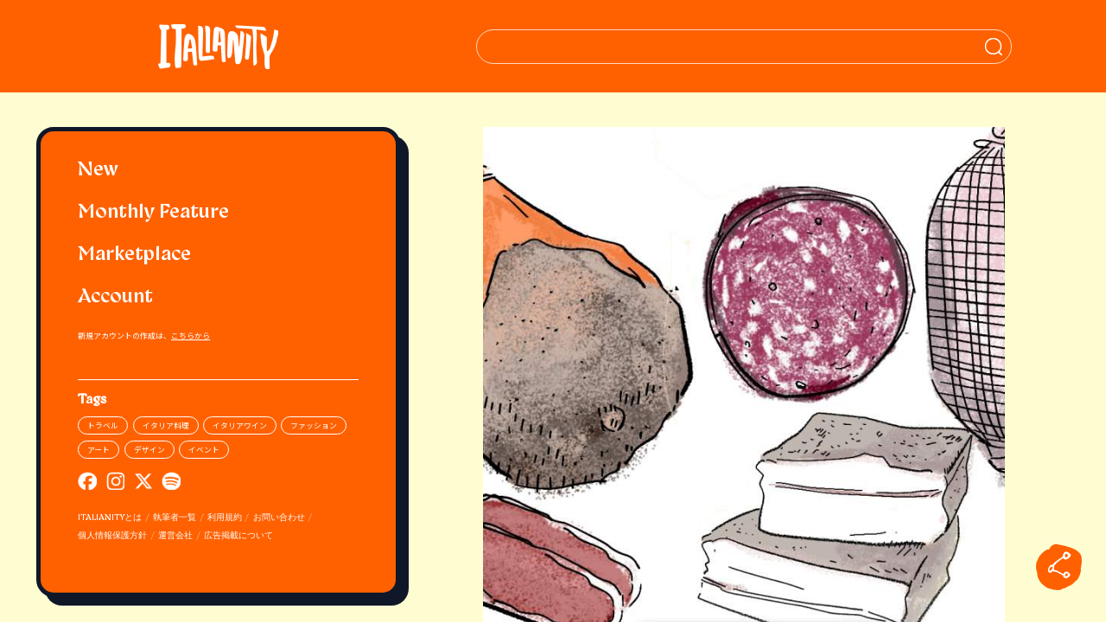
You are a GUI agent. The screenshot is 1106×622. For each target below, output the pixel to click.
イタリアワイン (240, 425)
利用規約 (224, 518)
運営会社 (175, 536)
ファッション (313, 425)
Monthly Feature (153, 213)
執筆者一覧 (174, 518)
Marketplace (134, 255)
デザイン (149, 449)
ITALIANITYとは (110, 518)
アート (98, 449)
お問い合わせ (279, 518)
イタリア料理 (166, 425)
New (98, 171)
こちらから (190, 335)
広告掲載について (238, 536)
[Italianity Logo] (218, 46)
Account (115, 298)
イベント (203, 449)
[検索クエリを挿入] (744, 46)
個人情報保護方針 (112, 536)
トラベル (102, 425)
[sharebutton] (1059, 566)
